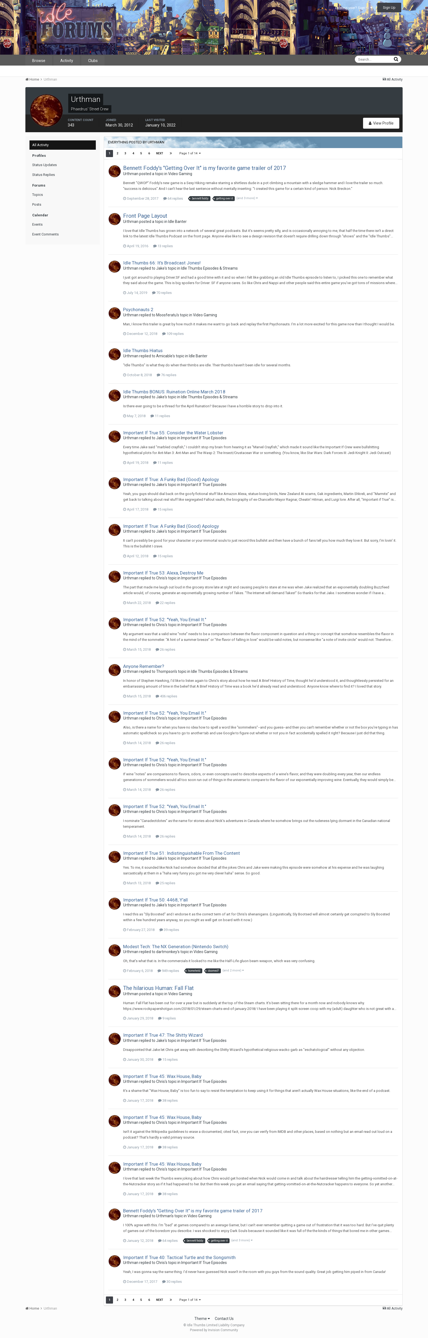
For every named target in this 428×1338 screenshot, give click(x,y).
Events (37, 224)
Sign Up (389, 7)
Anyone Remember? (143, 666)
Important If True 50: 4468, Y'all (155, 900)
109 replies (173, 334)
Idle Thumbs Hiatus (143, 350)
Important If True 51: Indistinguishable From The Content (181, 853)
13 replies (163, 246)
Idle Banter (177, 221)
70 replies (162, 293)
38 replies (168, 1100)
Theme (202, 1318)
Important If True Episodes (204, 438)
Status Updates (44, 165)
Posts (36, 204)
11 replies (160, 416)
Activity (66, 60)
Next (159, 153)
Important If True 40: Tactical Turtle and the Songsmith (179, 1257)
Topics (37, 195)
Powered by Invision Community (214, 1330)
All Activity (40, 145)
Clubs (93, 60)
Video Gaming (180, 174)
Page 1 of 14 (190, 153)
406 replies (166, 696)
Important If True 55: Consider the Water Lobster (173, 432)
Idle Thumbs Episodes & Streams (209, 268)
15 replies (163, 509)
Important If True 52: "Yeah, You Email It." (164, 619)
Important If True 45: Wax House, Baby (162, 1076)
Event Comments (45, 234)
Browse (38, 60)
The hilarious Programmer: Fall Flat (158, 988)
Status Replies (43, 175)
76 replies (166, 375)
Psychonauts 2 (138, 309)
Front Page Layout (145, 216)
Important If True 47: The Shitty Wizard (163, 1035)
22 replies (165, 603)
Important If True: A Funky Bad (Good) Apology (171, 479)
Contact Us (224, 1318)
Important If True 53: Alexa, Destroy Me (163, 573)
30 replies (172, 1282)
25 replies (165, 883)
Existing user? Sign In (353, 8)
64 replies (173, 198)
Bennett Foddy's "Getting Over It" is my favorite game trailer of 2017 (204, 168)
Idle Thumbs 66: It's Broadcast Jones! (162, 263)
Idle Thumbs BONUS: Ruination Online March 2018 (174, 391)
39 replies (169, 930)
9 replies (167, 1018)
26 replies (165, 649)
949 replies (168, 971)
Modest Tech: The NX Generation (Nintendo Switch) (175, 946)
